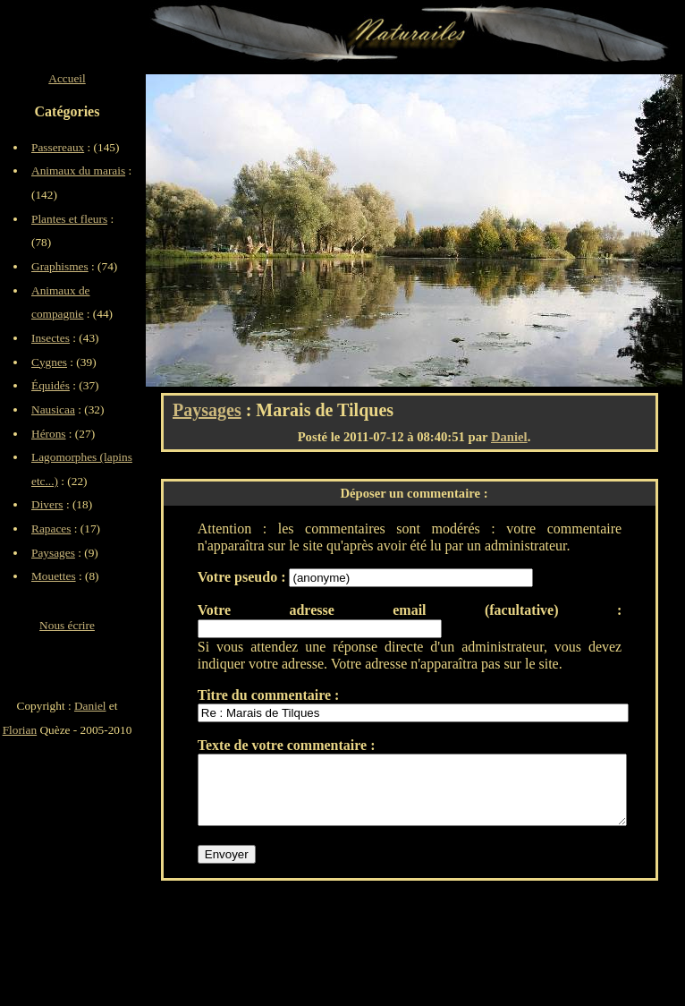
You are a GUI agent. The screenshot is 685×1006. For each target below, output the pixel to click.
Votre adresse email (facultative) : (410, 610)
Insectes (50, 338)
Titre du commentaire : (269, 695)
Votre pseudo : (244, 576)
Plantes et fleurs (69, 219)
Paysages (207, 410)
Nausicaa (53, 409)
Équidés (50, 385)
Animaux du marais (78, 170)
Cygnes (49, 362)
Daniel (509, 437)
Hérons (48, 433)
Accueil (66, 78)
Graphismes (60, 266)
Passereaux (57, 147)
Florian (20, 730)
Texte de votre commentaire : (287, 745)
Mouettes (53, 576)
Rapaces (51, 528)
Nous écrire (67, 625)
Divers (47, 504)
